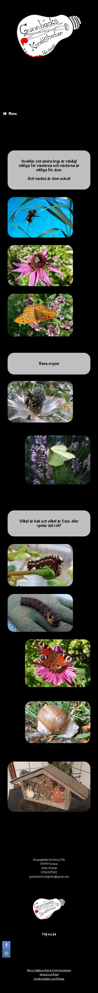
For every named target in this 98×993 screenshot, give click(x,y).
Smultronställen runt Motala (49, 979)
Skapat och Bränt (49, 974)
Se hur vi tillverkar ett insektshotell (49, 837)
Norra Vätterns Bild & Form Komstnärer (49, 970)
